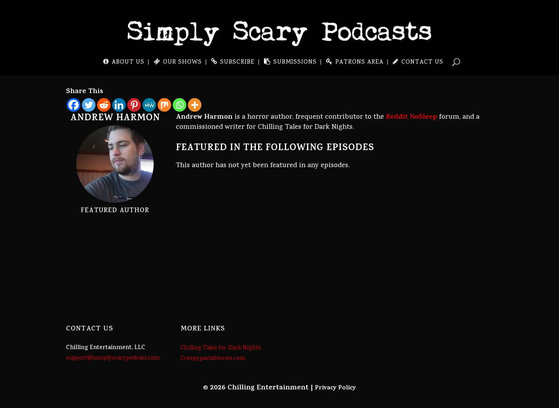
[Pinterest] (134, 105)
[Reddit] (104, 105)
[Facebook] (73, 105)
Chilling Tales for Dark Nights (221, 348)
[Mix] (164, 105)
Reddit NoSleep (411, 117)
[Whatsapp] (179, 105)
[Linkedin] (119, 105)
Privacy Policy (335, 388)
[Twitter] (88, 105)
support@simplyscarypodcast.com (113, 358)
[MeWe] (149, 105)
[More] (194, 105)
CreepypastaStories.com (213, 358)
